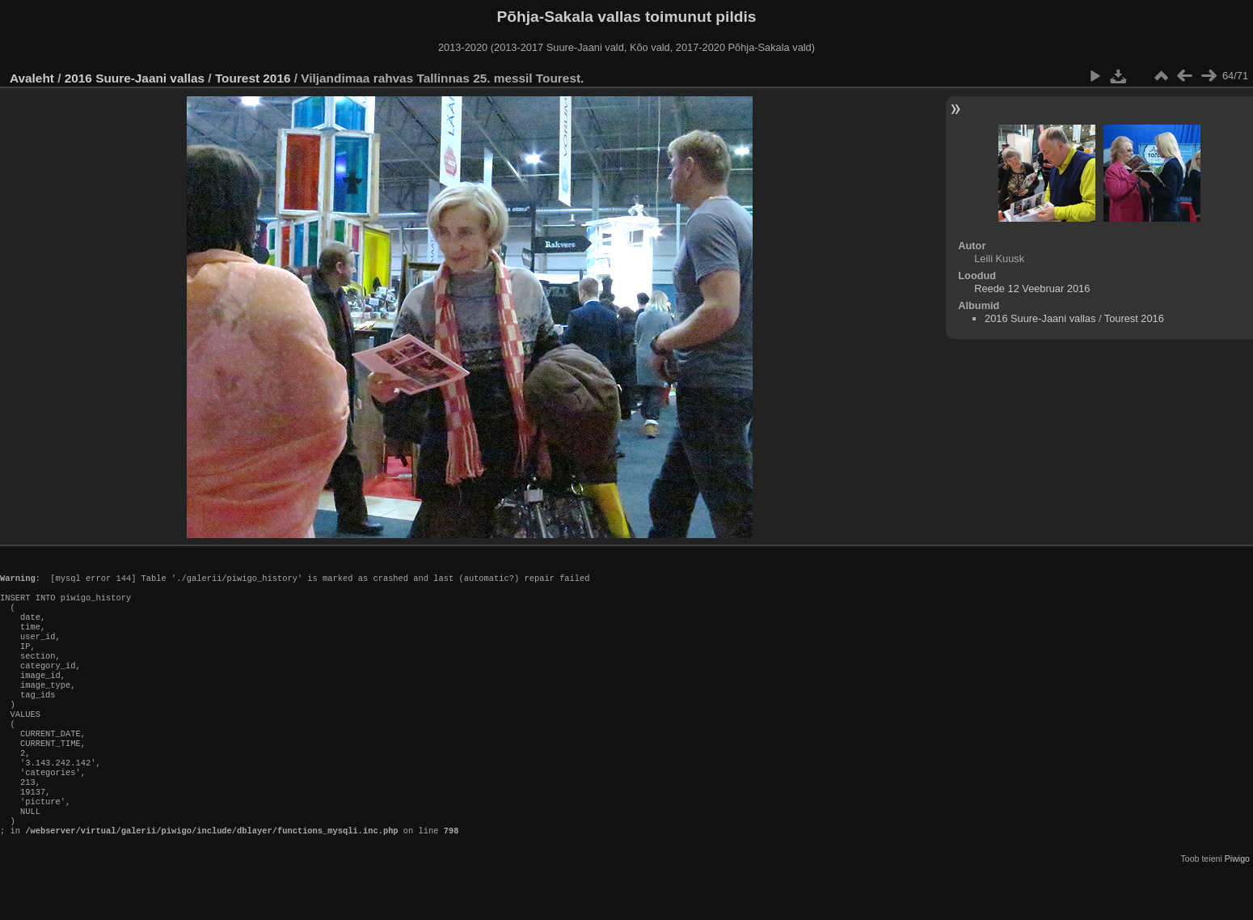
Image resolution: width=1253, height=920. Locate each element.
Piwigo (1237, 907)
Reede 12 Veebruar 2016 (1032, 288)
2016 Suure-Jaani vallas (135, 78)
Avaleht (32, 78)
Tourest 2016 (253, 78)
